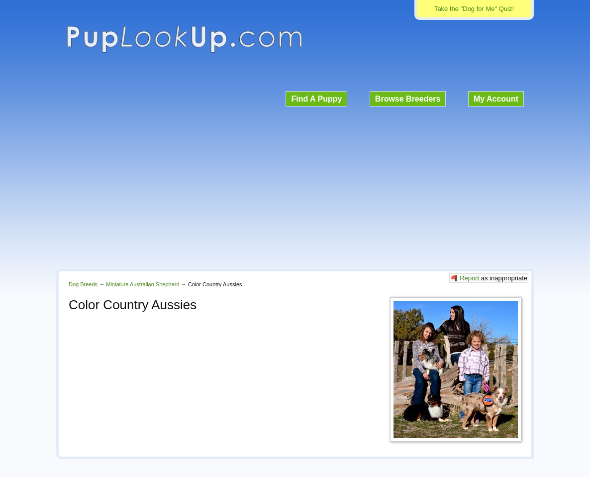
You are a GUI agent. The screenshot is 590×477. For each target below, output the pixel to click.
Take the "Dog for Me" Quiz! (474, 8)
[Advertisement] (295, 186)
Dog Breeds (83, 284)
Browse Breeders (408, 99)
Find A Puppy (316, 99)
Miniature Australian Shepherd (142, 284)
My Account (496, 99)
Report (469, 278)
